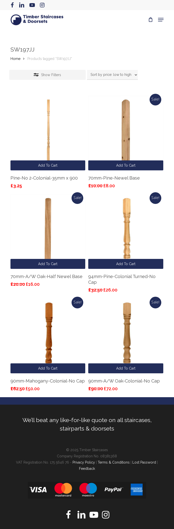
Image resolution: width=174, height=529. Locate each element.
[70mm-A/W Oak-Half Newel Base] (47, 231)
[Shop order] (112, 75)
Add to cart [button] (47, 165)
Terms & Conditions (114, 462)
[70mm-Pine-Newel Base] (125, 133)
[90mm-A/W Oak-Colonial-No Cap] (125, 336)
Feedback (87, 469)
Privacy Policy (84, 462)
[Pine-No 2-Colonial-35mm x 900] (47, 133)
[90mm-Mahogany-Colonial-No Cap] (47, 336)
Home (15, 59)
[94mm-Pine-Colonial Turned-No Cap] (125, 231)
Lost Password (144, 462)
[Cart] (151, 19)
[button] (161, 19)
